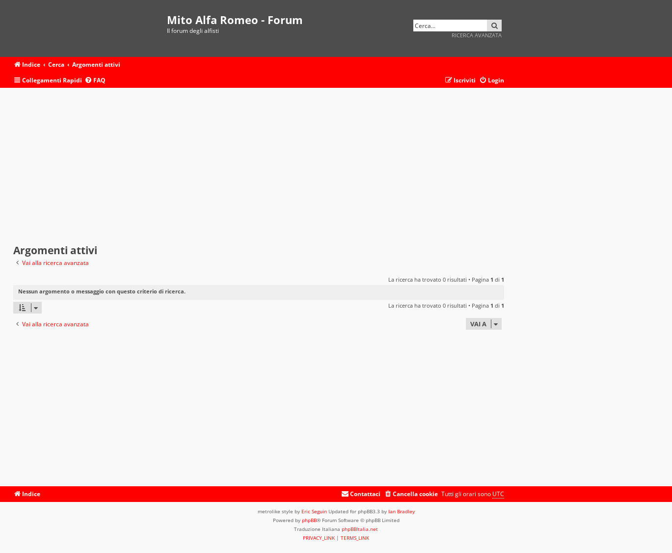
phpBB (309, 520)
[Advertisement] (258, 166)
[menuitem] (95, 80)
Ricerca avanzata (477, 35)
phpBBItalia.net (360, 529)
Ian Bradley (401, 511)
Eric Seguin (314, 511)
